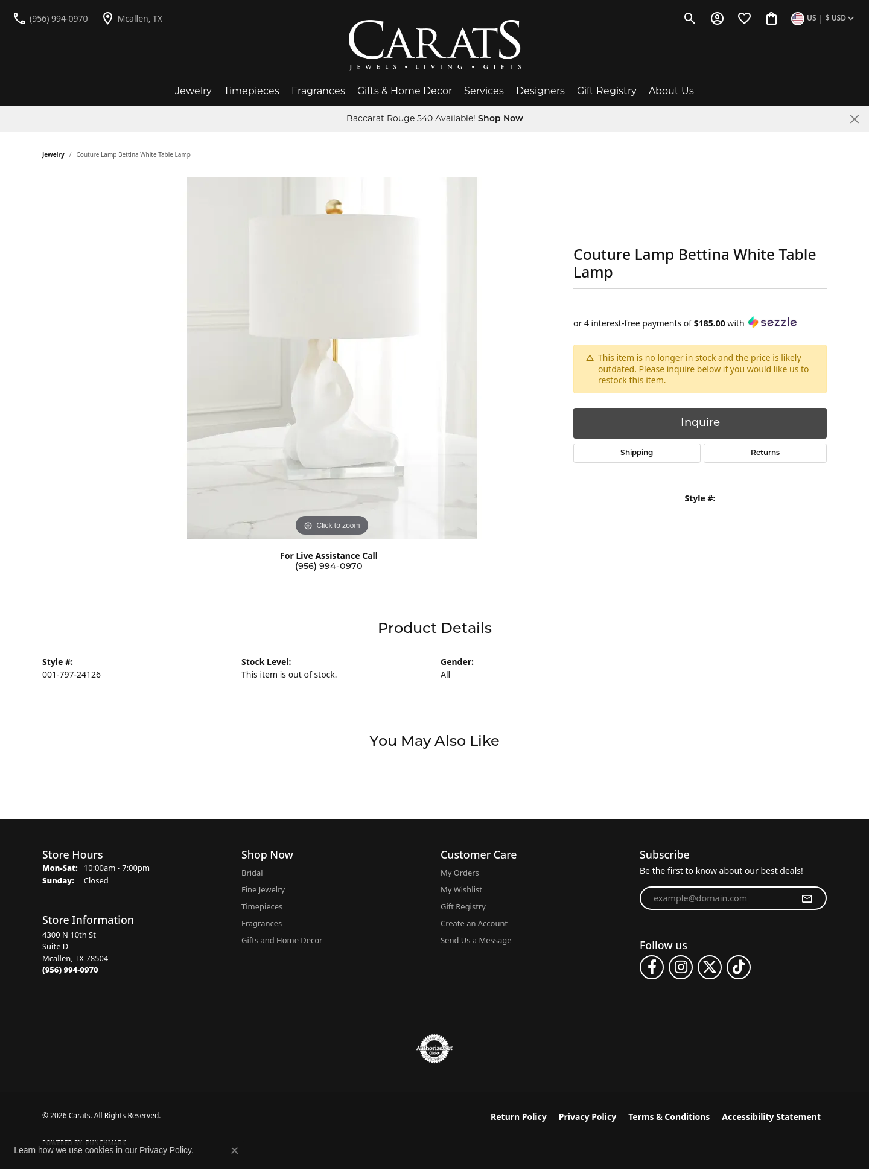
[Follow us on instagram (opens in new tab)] (681, 967)
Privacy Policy (587, 1116)
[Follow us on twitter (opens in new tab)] (710, 967)
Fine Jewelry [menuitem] (263, 889)
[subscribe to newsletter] (807, 898)
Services (484, 91)
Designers (540, 91)
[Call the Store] (70, 969)
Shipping (636, 453)
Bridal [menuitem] (252, 872)
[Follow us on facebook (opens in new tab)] (652, 967)
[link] (50, 18)
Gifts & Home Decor (404, 91)
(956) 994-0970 (329, 566)
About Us (671, 91)
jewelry (53, 154)
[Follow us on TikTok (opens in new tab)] (739, 967)
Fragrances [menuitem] (261, 923)
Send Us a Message (476, 940)
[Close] (854, 119)
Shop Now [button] (500, 119)
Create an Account (474, 923)
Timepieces (251, 91)
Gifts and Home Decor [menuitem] (281, 940)
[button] (690, 18)
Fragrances (318, 91)
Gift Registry (607, 91)
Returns (765, 453)
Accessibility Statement (771, 1116)
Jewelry (193, 91)
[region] (332, 358)
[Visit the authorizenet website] (434, 1049)
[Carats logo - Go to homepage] (435, 45)
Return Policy (519, 1116)
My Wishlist (461, 889)
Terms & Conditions (669, 1116)
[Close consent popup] (234, 1150)
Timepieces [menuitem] (261, 906)
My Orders (460, 872)
